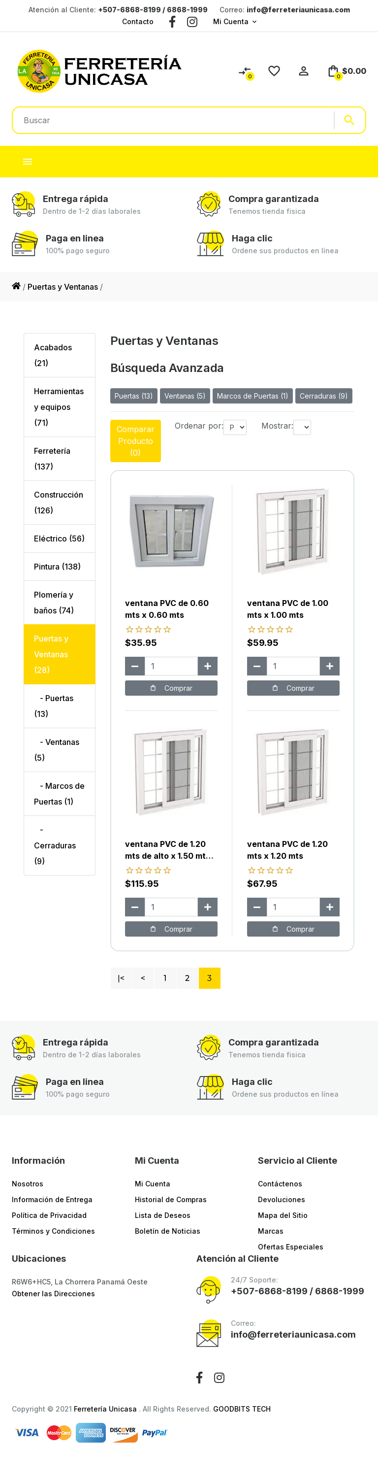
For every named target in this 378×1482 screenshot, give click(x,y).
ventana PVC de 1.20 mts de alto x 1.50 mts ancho (167, 856)
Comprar (171, 688)
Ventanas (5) (185, 396)
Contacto (138, 21)
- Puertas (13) (53, 706)
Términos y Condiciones (53, 1231)
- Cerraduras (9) (55, 845)
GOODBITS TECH (242, 1409)
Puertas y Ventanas (63, 287)
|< (121, 978)
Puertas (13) (134, 396)
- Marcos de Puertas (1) (59, 794)
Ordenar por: (199, 426)
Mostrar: (277, 426)
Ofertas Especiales (290, 1247)
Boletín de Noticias (167, 1231)
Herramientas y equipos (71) (59, 407)
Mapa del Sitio (283, 1215)
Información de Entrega (52, 1199)
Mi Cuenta (231, 21)
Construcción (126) (58, 502)
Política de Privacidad (49, 1215)
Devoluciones (281, 1199)
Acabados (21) (53, 355)
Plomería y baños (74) (54, 602)
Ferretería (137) (52, 459)
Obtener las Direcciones (53, 1293)
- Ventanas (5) (56, 750)
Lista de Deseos (162, 1215)
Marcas (271, 1231)
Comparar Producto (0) (136, 441)
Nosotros (27, 1183)
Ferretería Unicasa (106, 1409)
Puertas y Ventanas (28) (51, 654)
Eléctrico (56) (59, 538)
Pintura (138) (57, 567)
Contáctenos (280, 1183)
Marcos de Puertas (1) (252, 396)
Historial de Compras (171, 1199)
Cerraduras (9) (324, 396)
